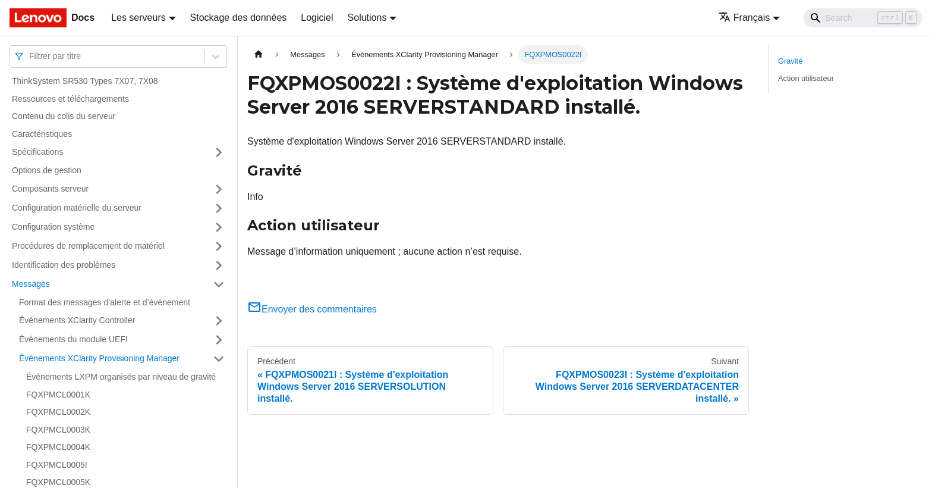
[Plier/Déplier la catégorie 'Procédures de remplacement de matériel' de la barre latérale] (219, 246)
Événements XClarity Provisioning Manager (99, 358)
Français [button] (744, 17)
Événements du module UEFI (73, 339)
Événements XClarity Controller (77, 320)
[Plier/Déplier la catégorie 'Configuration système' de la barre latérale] (219, 227)
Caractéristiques (42, 134)
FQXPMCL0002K (58, 412)
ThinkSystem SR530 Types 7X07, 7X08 (85, 81)
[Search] (863, 17)
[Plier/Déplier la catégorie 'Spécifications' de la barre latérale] (219, 152)
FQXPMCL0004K (58, 447)
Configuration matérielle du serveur (76, 207)
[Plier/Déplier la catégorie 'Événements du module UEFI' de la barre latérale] (219, 339)
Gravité (790, 61)
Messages (31, 284)
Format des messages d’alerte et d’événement (104, 302)
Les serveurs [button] (138, 17)
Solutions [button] (367, 17)
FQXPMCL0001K (58, 394)
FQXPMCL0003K (58, 429)
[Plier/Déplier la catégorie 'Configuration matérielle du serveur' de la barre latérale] (219, 208)
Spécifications (37, 152)
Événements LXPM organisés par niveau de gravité (121, 376)
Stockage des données (238, 17)
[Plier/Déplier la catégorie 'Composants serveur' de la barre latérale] (219, 189)
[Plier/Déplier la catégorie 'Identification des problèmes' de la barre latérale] (219, 265)
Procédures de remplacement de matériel (88, 246)
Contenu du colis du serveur (63, 116)
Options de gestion (46, 170)
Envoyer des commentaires (312, 309)
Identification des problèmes (63, 265)
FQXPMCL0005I (56, 465)
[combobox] (30, 56)
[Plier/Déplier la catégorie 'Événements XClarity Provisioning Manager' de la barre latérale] (219, 358)
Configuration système (53, 227)
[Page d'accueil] (258, 54)
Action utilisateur (806, 78)
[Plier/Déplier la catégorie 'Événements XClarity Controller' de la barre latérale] (219, 320)
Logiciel (317, 17)
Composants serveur (50, 188)
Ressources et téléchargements (70, 99)
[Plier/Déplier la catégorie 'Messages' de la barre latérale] (219, 284)
